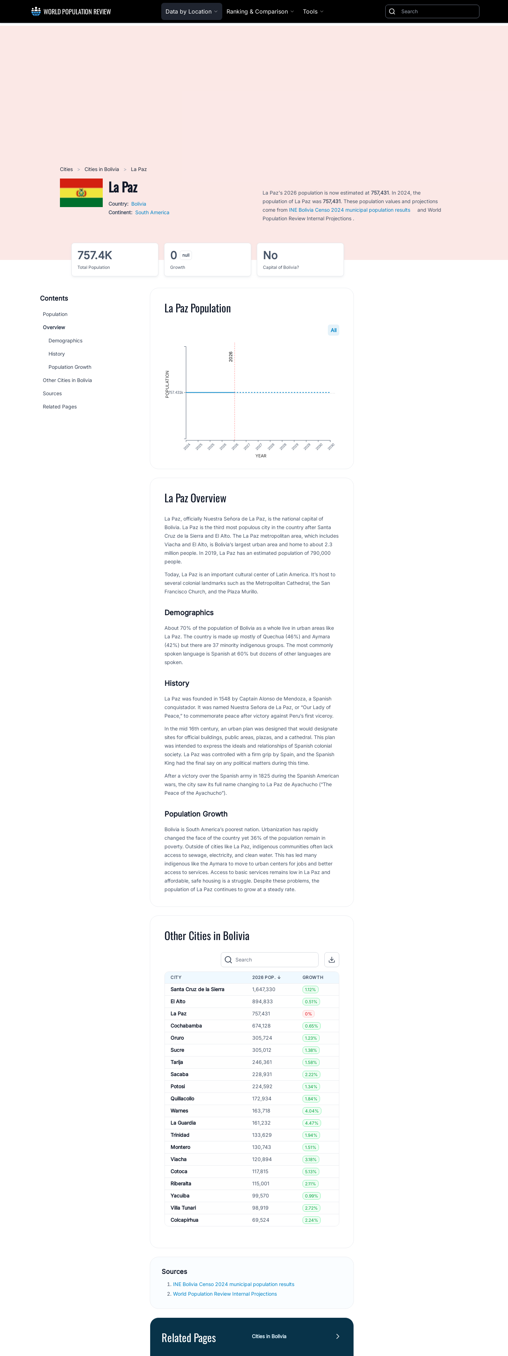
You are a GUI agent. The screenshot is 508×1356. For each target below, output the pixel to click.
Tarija (177, 1064)
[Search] (438, 11)
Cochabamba (186, 1027)
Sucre (177, 1052)
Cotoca (179, 1173)
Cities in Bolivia (103, 169)
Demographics (65, 340)
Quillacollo (182, 1100)
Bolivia (138, 204)
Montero (180, 1149)
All (333, 330)
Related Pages (60, 406)
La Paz (179, 1015)
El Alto (178, 1003)
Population (55, 314)
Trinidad (180, 1137)
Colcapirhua (184, 1222)
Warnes (179, 1112)
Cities (67, 169)
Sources (52, 393)
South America (152, 212)
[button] (331, 961)
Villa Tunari (183, 1209)
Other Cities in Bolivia (67, 380)
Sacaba (179, 1076)
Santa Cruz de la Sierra (197, 991)
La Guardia (183, 1124)
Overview (54, 327)
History (57, 354)
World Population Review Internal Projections (225, 1295)
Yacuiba (180, 1197)
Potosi (178, 1088)
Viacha (179, 1161)
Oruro (177, 1039)
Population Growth (70, 367)
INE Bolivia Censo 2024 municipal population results (349, 210)
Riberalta (181, 1185)
